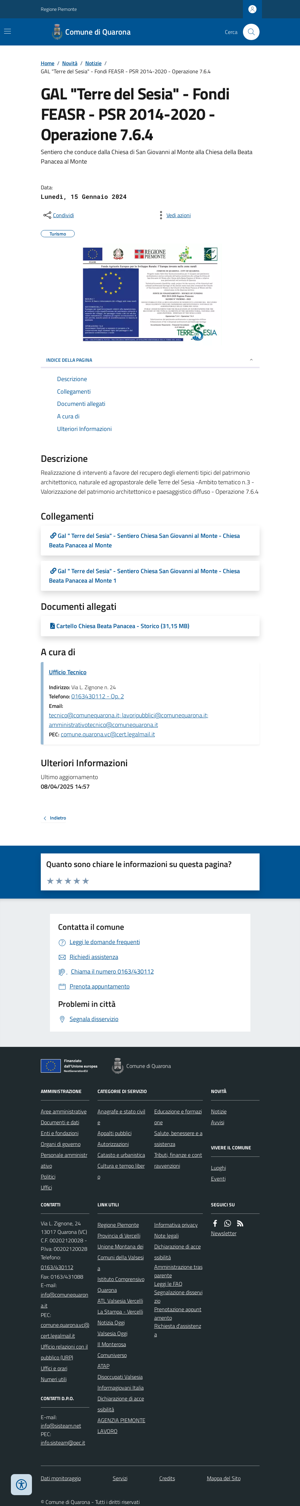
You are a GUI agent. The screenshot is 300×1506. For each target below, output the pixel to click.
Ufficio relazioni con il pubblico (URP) (64, 1351)
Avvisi (217, 1122)
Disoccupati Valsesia (120, 1377)
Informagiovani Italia (121, 1387)
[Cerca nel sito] (248, 32)
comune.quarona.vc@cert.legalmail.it (108, 734)
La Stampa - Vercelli (120, 1311)
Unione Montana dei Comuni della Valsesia (121, 1257)
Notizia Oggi (111, 1322)
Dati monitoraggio (61, 1478)
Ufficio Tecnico (68, 672)
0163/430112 (57, 1267)
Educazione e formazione (178, 1116)
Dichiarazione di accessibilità (121, 1403)
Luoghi (218, 1168)
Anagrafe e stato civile (121, 1116)
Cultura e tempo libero (121, 1171)
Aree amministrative (64, 1111)
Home (47, 63)
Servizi (120, 1478)
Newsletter (223, 1233)
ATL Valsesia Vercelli (120, 1301)
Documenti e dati (60, 1122)
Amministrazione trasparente (178, 1271)
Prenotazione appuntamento (177, 1313)
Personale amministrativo (64, 1160)
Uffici (46, 1187)
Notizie (93, 63)
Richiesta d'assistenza (177, 1330)
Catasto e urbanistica (121, 1155)
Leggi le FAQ (168, 1284)
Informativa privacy (176, 1225)
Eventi (218, 1178)
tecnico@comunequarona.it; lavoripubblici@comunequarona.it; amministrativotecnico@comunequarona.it (128, 720)
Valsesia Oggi (112, 1333)
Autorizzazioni (113, 1144)
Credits (167, 1478)
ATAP (103, 1366)
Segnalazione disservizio (178, 1296)
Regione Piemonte (59, 9)
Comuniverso (112, 1355)
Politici (48, 1176)
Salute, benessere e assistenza (178, 1138)
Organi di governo (61, 1144)
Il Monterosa (112, 1344)
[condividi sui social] (58, 215)
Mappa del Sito (224, 1478)
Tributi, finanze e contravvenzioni (178, 1160)
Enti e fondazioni (59, 1133)
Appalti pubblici (114, 1133)
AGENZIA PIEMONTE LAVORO (121, 1425)
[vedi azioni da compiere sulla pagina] (173, 215)
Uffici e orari (54, 1368)
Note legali (166, 1235)
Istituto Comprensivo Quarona (121, 1284)
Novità (69, 63)
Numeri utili (54, 1379)
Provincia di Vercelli (119, 1235)
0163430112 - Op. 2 (97, 696)
